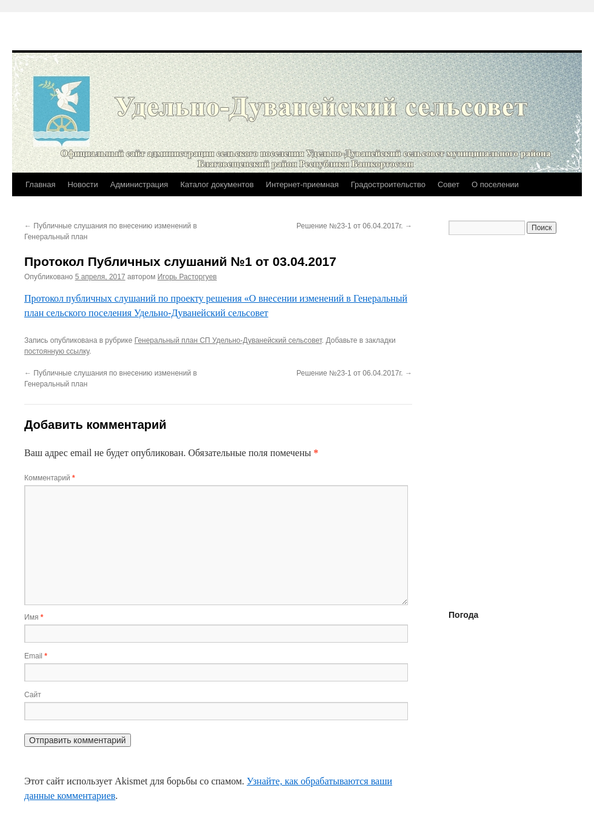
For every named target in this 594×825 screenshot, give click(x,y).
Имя (33, 617)
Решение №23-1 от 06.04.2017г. (354, 226)
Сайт (32, 695)
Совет (448, 184)
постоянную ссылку (56, 351)
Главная (40, 184)
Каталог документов (216, 184)
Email (35, 656)
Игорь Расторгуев (187, 277)
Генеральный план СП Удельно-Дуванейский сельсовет (228, 340)
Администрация (139, 184)
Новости (82, 184)
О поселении (495, 184)
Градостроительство (388, 184)
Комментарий (49, 478)
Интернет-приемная (302, 184)
